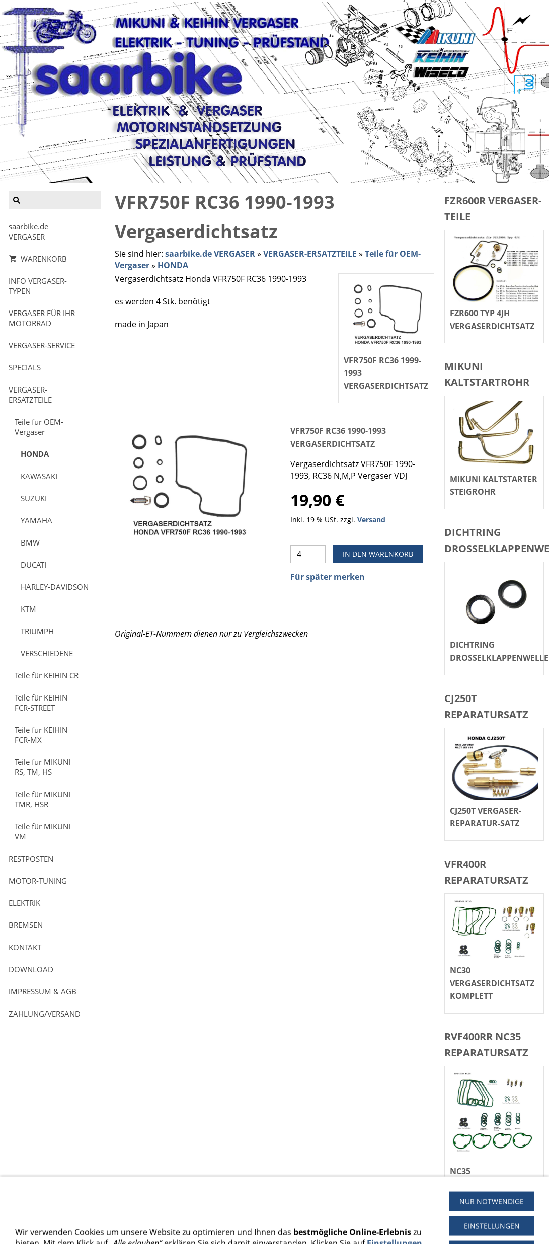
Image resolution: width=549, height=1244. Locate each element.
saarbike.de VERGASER (210, 253)
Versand (371, 519)
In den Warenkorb (378, 554)
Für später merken (327, 576)
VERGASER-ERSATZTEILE (310, 253)
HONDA (173, 265)
